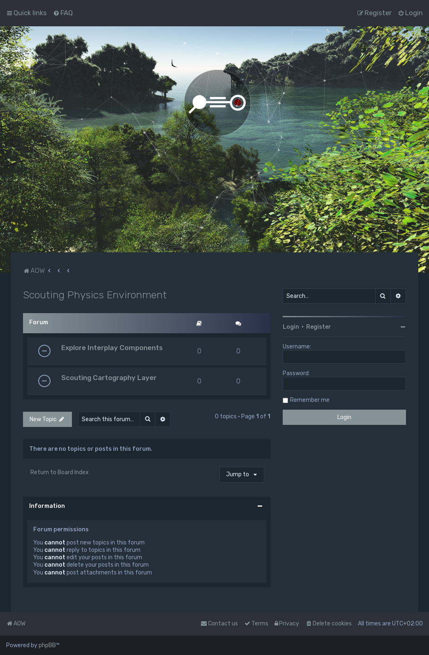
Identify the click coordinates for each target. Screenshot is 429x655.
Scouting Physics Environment (95, 294)
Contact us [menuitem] (219, 623)
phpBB (47, 645)
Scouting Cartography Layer (109, 378)
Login (291, 326)
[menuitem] (63, 12)
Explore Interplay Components (112, 348)
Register (318, 326)
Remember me (310, 400)
